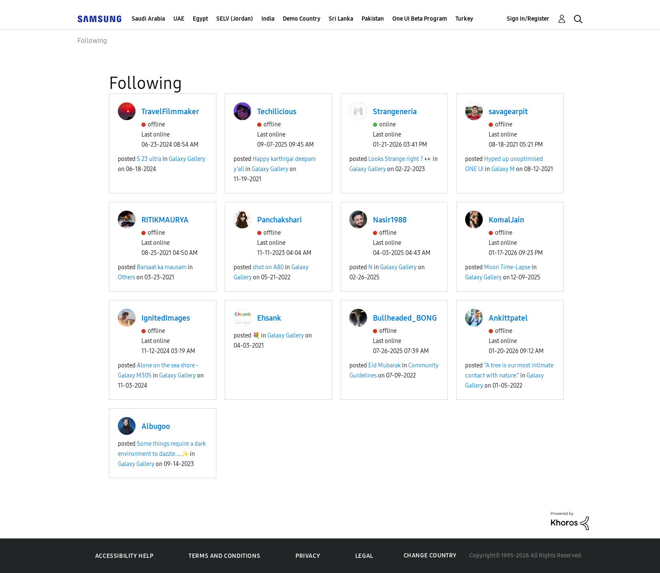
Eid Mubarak (384, 365)
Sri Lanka (341, 18)
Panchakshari (279, 220)
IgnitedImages (165, 318)
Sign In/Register (528, 18)
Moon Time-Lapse (507, 267)
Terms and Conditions (224, 556)
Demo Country (301, 18)
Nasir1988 (390, 220)
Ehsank (269, 318)
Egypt (200, 18)
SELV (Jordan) (234, 18)
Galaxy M (503, 169)
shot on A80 (268, 267)
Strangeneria (395, 111)
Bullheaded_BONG (405, 318)
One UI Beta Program (419, 18)
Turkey (464, 18)
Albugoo (155, 426)
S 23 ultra (149, 159)
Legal (364, 556)
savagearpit (508, 111)
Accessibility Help (124, 556)
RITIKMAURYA (165, 220)
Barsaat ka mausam (161, 267)
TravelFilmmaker (170, 111)
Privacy (307, 556)
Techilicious (276, 111)
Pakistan (373, 18)
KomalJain (506, 220)
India (267, 18)
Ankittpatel (508, 318)
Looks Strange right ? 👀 (399, 159)
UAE (178, 18)
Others (126, 277)
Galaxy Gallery (187, 159)
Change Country (430, 555)
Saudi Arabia (148, 18)
